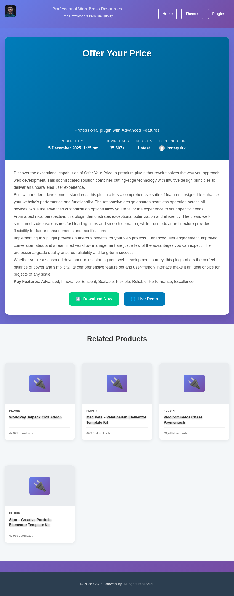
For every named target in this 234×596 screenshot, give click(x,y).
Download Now (94, 299)
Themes (192, 14)
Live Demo (144, 299)
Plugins (218, 14)
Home (167, 14)
